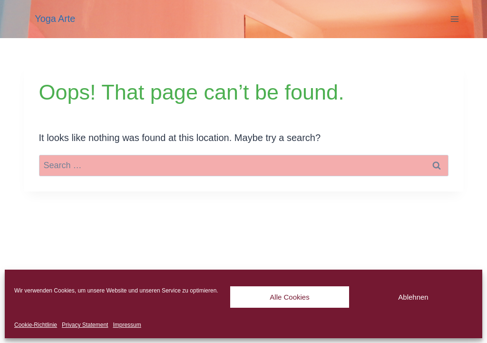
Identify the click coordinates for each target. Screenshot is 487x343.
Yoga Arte (55, 18)
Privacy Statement (85, 325)
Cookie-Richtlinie (35, 325)
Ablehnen (413, 297)
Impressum (127, 325)
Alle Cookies (289, 297)
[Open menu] (455, 18)
